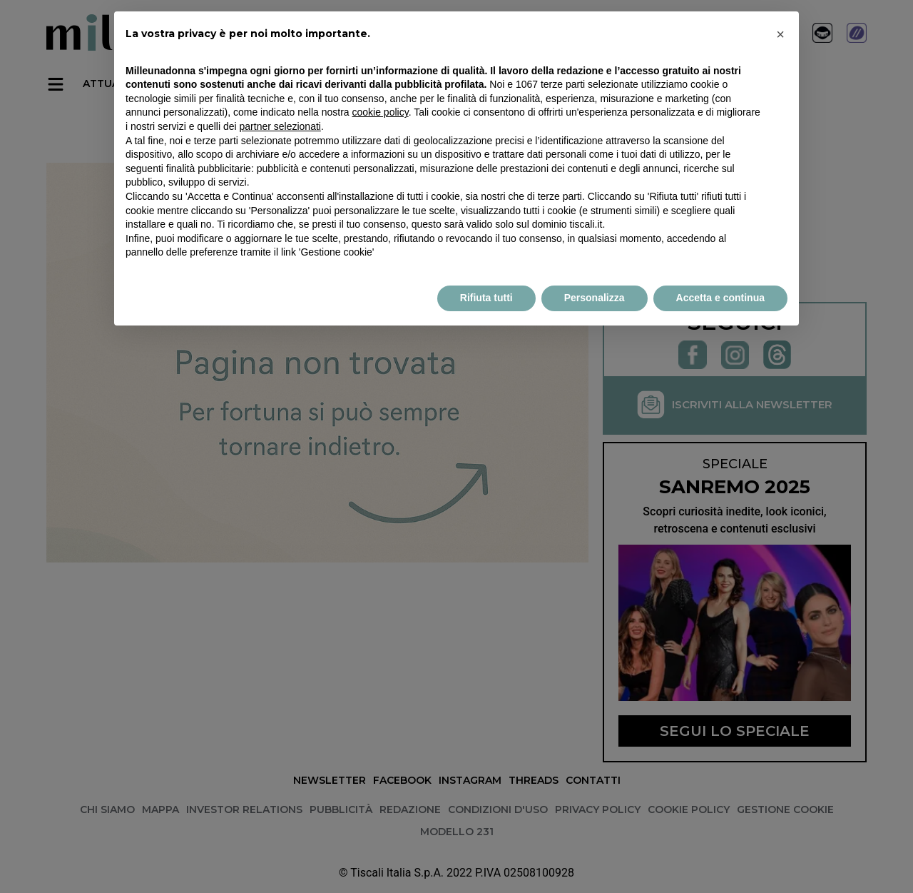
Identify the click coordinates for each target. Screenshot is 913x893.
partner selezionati (280, 126)
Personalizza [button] (594, 297)
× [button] (780, 34)
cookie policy (380, 112)
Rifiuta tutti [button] (486, 297)
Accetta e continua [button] (720, 297)
